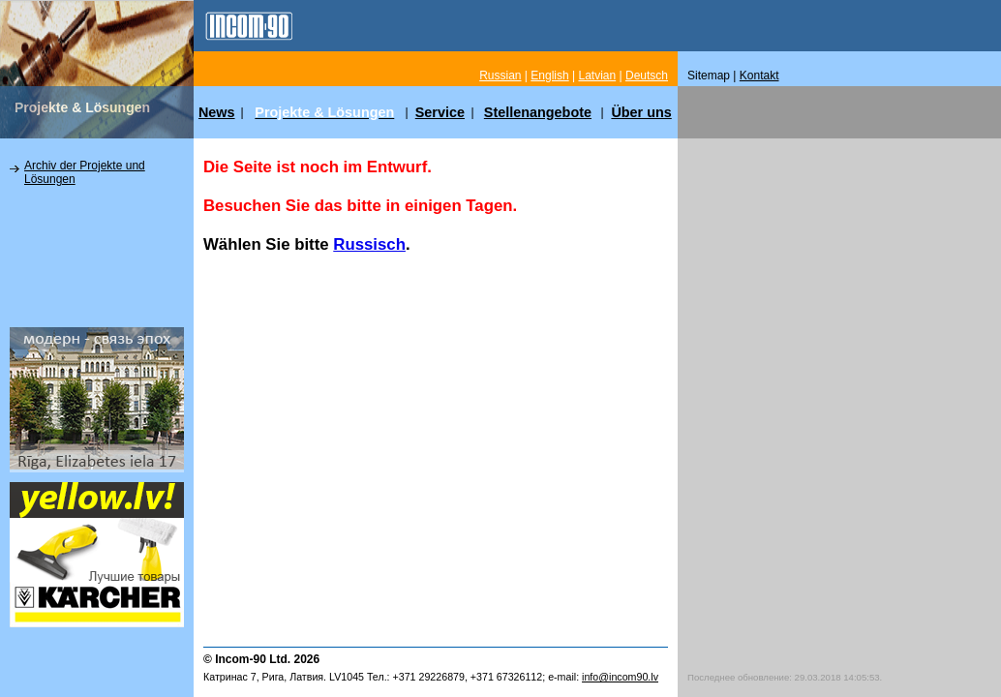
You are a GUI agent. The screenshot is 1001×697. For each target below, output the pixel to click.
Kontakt (759, 75)
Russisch (369, 244)
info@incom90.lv (620, 676)
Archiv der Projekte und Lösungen (84, 172)
